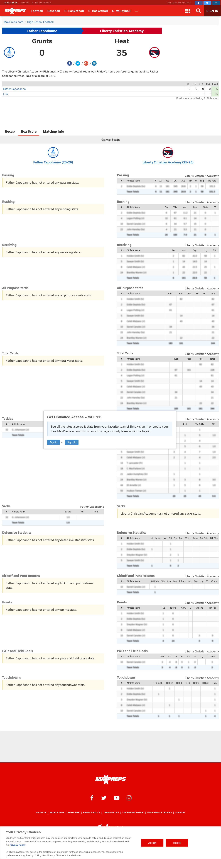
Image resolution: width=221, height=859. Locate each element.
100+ (205, 207)
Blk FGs (214, 538)
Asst (185, 424)
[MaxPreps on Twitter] (207, 3)
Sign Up (71, 442)
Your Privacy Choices (159, 812)
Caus (195, 538)
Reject (177, 842)
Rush (170, 293)
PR (197, 293)
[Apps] (187, 10)
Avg (183, 180)
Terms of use (111, 812)
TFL (214, 424)
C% (175, 180)
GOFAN (25, 2)
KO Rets (155, 581)
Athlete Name (133, 180)
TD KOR (205, 682)
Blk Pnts (204, 538)
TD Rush (158, 682)
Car (166, 207)
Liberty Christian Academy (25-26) (168, 162)
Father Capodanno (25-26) (53, 162)
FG (182, 656)
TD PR (196, 682)
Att (160, 180)
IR (204, 293)
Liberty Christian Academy (122, 30)
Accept (152, 842)
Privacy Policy (91, 812)
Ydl (82, 511)
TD (190, 180)
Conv (183, 607)
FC (207, 581)
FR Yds (188, 538)
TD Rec (169, 682)
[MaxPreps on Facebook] (199, 3)
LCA (5, 94)
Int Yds (158, 538)
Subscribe (74, 812)
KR (189, 293)
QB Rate (212, 180)
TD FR (179, 682)
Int (196, 180)
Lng (202, 180)
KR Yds (214, 581)
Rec (173, 250)
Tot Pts (212, 607)
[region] (110, 842)
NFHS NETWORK (41, 2)
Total (212, 293)
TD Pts (173, 607)
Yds (167, 180)
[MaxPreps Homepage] (110, 779)
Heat (122, 40)
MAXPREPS (11, 2)
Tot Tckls (199, 424)
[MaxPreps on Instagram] (216, 3)
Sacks (68, 511)
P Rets (182, 581)
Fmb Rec (178, 538)
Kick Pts (199, 607)
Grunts (42, 40)
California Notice (133, 812)
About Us (41, 812)
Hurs (96, 511)
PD (170, 538)
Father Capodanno (42, 30)
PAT (162, 656)
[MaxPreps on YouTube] (116, 797)
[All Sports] (136, 10)
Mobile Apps (57, 812)
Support (180, 812)
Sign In (53, 442)
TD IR (187, 682)
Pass (188, 358)
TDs (163, 607)
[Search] (198, 10)
